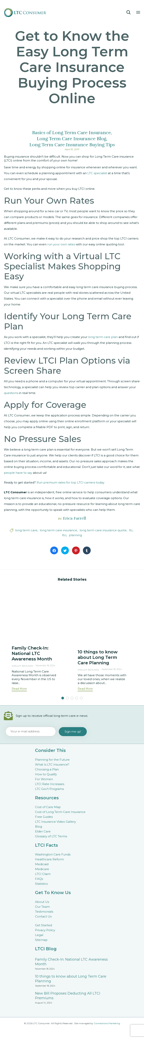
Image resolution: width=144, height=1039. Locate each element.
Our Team (42, 907)
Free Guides (44, 817)
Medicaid (41, 864)
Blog (38, 826)
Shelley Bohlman (22, 666)
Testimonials (44, 911)
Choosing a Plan (47, 769)
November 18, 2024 (45, 665)
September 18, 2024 (112, 669)
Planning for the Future (52, 759)
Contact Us (43, 916)
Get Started (43, 925)
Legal (39, 935)
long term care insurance (58, 530)
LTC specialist (97, 173)
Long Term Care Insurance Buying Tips (72, 145)
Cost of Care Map (48, 807)
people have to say (18, 473)
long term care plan (103, 337)
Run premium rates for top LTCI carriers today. (71, 482)
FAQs (39, 879)
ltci (64, 535)
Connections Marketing (107, 1023)
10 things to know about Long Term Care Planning (98, 657)
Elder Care (43, 831)
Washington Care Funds (52, 854)
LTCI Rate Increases (49, 784)
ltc (131, 530)
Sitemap (41, 940)
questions (11, 393)
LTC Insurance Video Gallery (55, 821)
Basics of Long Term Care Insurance (71, 133)
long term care (26, 530)
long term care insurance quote (103, 530)
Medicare (42, 869)
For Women (44, 779)
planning (75, 535)
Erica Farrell (74, 518)
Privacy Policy (45, 930)
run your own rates (61, 244)
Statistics (41, 884)
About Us (42, 902)
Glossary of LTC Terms (51, 836)
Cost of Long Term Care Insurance (60, 812)
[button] (19, 689)
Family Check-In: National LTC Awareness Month (32, 653)
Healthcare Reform (49, 859)
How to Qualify (46, 774)
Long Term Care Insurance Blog (71, 139)
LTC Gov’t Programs (49, 789)
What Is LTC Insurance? (52, 764)
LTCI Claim (43, 874)
